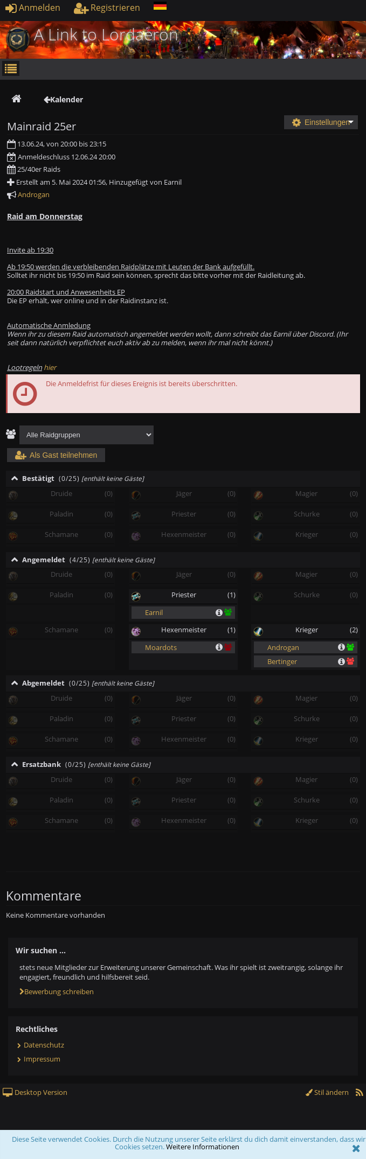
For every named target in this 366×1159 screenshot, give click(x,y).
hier (50, 367)
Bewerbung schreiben (56, 991)
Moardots (161, 647)
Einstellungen (321, 122)
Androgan (34, 194)
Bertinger (282, 661)
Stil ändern (327, 1092)
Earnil (154, 612)
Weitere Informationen (202, 1146)
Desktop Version (35, 1092)
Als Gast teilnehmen (56, 455)
